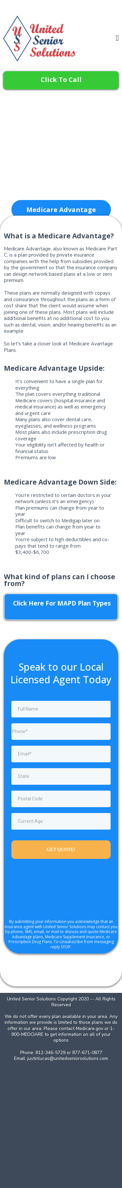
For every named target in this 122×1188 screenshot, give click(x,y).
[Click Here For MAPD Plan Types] (61, 607)
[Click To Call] (61, 80)
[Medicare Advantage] (61, 209)
